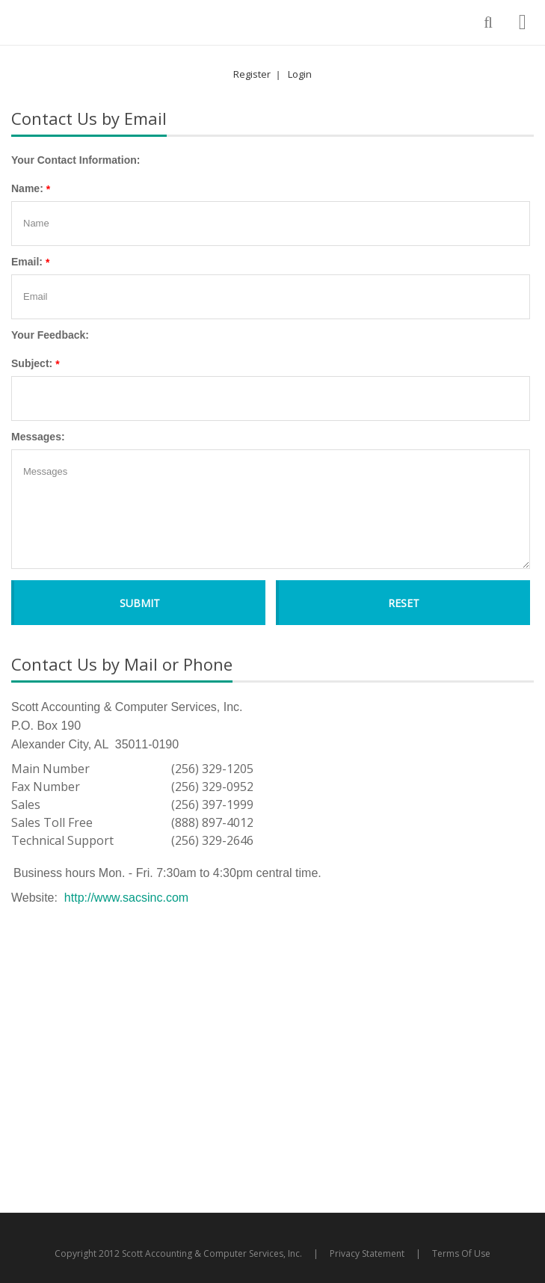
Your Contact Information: (75, 160)
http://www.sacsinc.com (126, 897)
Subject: (31, 363)
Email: (27, 261)
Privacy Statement (367, 1253)
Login (300, 74)
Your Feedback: (50, 335)
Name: (27, 188)
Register (252, 74)
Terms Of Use (461, 1253)
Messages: (38, 436)
